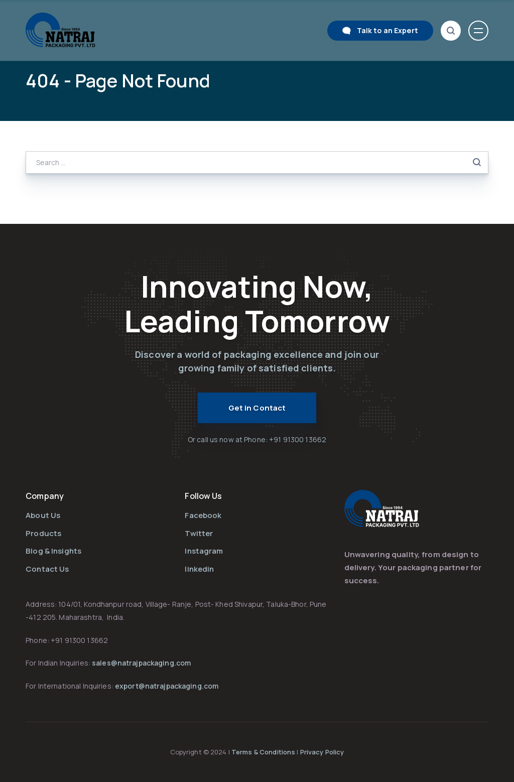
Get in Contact (257, 408)
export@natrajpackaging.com (166, 686)
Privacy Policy (322, 751)
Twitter (199, 533)
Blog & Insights (53, 551)
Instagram (204, 551)
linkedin (199, 569)
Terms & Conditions (264, 751)
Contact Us (47, 569)
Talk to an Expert (387, 30)
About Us (43, 515)
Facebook (203, 515)
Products (43, 533)
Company (45, 495)
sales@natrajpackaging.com (141, 663)
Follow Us (203, 495)
